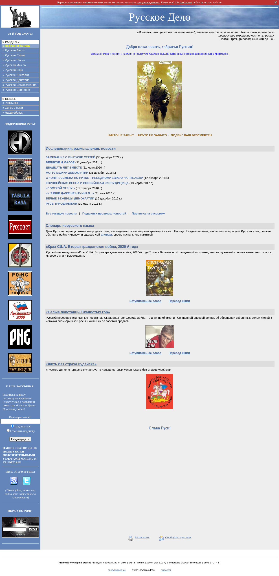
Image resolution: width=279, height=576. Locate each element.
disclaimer (166, 570)
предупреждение (116, 570)
